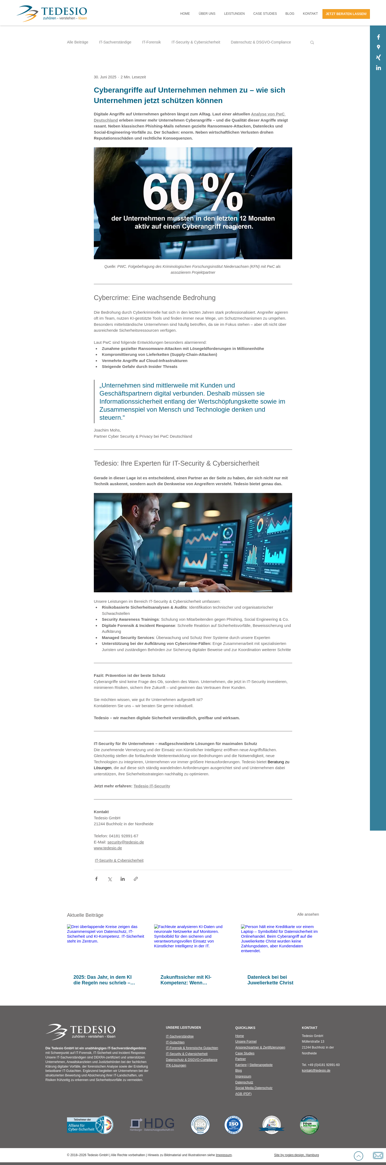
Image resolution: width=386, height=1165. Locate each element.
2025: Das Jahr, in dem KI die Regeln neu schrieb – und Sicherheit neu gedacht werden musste (105, 980)
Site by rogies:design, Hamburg (296, 1155)
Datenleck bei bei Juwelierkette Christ (270, 979)
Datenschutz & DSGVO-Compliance (261, 42)
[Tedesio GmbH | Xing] (378, 57)
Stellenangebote (261, 1065)
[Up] (358, 1156)
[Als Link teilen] (135, 878)
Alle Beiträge (77, 42)
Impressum (224, 1155)
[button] (207, 13)
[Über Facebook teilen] (96, 878)
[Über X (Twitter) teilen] (109, 878)
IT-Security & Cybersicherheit (196, 42)
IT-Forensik (151, 42)
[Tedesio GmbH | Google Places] (378, 47)
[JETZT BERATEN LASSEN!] (346, 14)
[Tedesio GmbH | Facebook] (378, 37)
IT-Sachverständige (115, 42)
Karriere (241, 1065)
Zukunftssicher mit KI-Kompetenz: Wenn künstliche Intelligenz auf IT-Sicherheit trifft (193, 980)
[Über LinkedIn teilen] (122, 878)
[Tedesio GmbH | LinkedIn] (378, 67)
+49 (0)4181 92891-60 (324, 1065)
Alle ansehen (308, 914)
